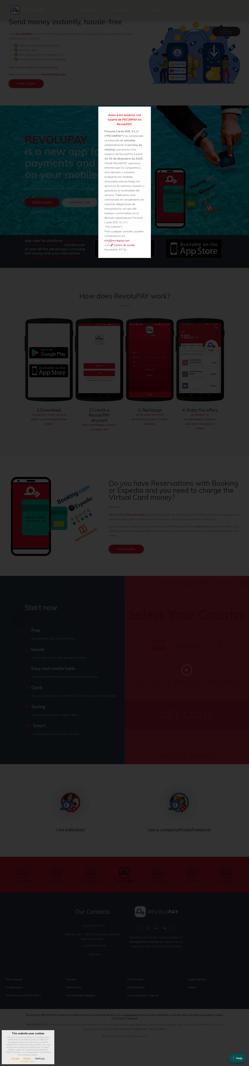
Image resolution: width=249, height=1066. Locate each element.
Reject (27, 1058)
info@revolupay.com (117, 240)
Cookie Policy (28, 1061)
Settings (40, 1058)
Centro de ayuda (124, 245)
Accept (15, 1058)
